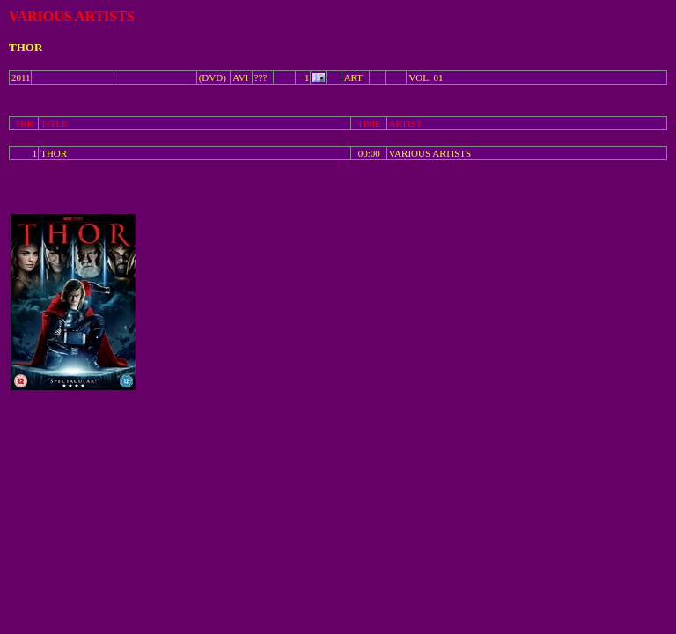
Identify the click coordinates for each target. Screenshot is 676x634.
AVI (240, 77)
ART (353, 77)
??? (261, 77)
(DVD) (212, 77)
